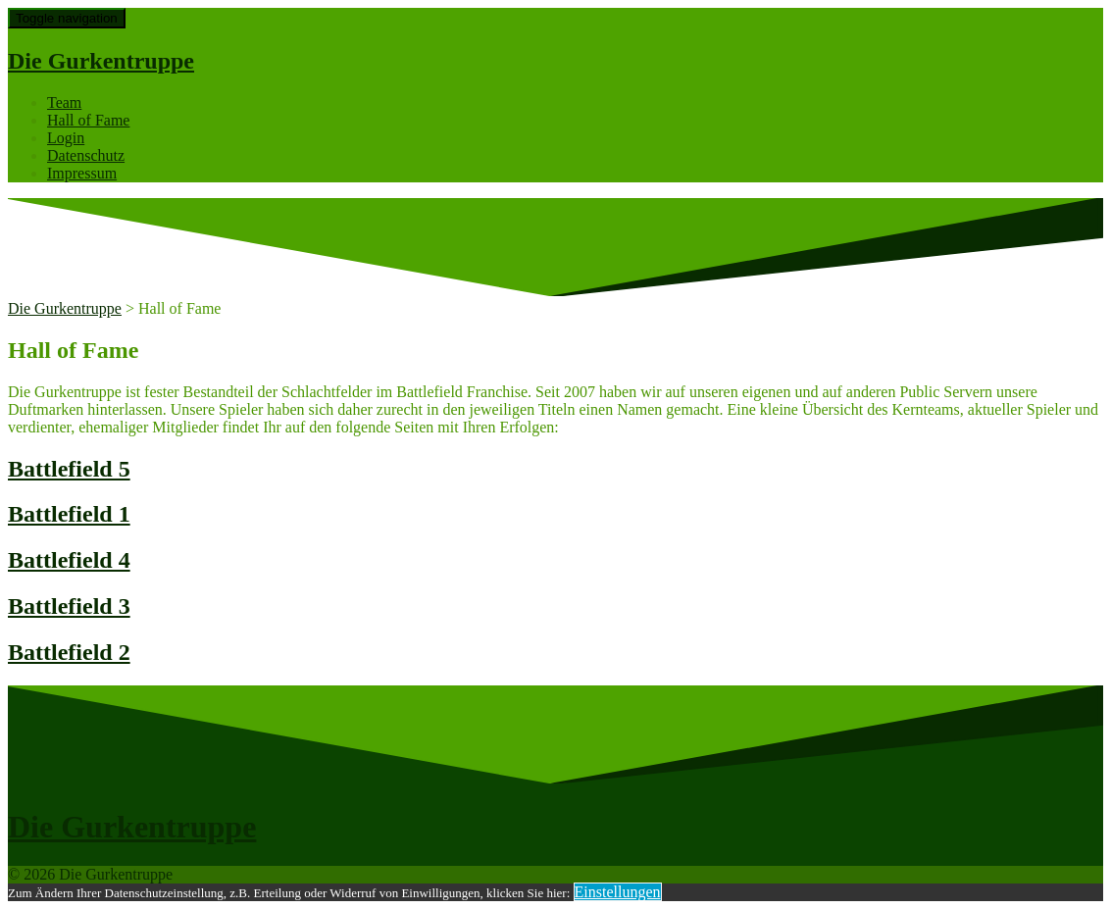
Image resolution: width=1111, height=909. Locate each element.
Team (64, 102)
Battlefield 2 (69, 652)
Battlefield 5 (69, 468)
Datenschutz (86, 155)
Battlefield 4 (69, 560)
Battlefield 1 (69, 514)
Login (65, 137)
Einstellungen (618, 892)
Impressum (82, 173)
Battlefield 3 (69, 606)
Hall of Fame (88, 120)
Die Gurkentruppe (101, 61)
